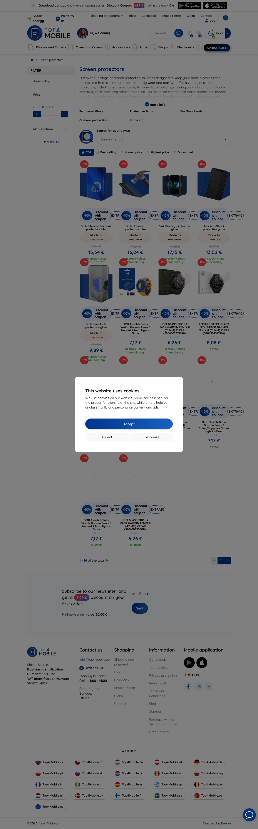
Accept (129, 424)
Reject (107, 437)
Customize (151, 437)
